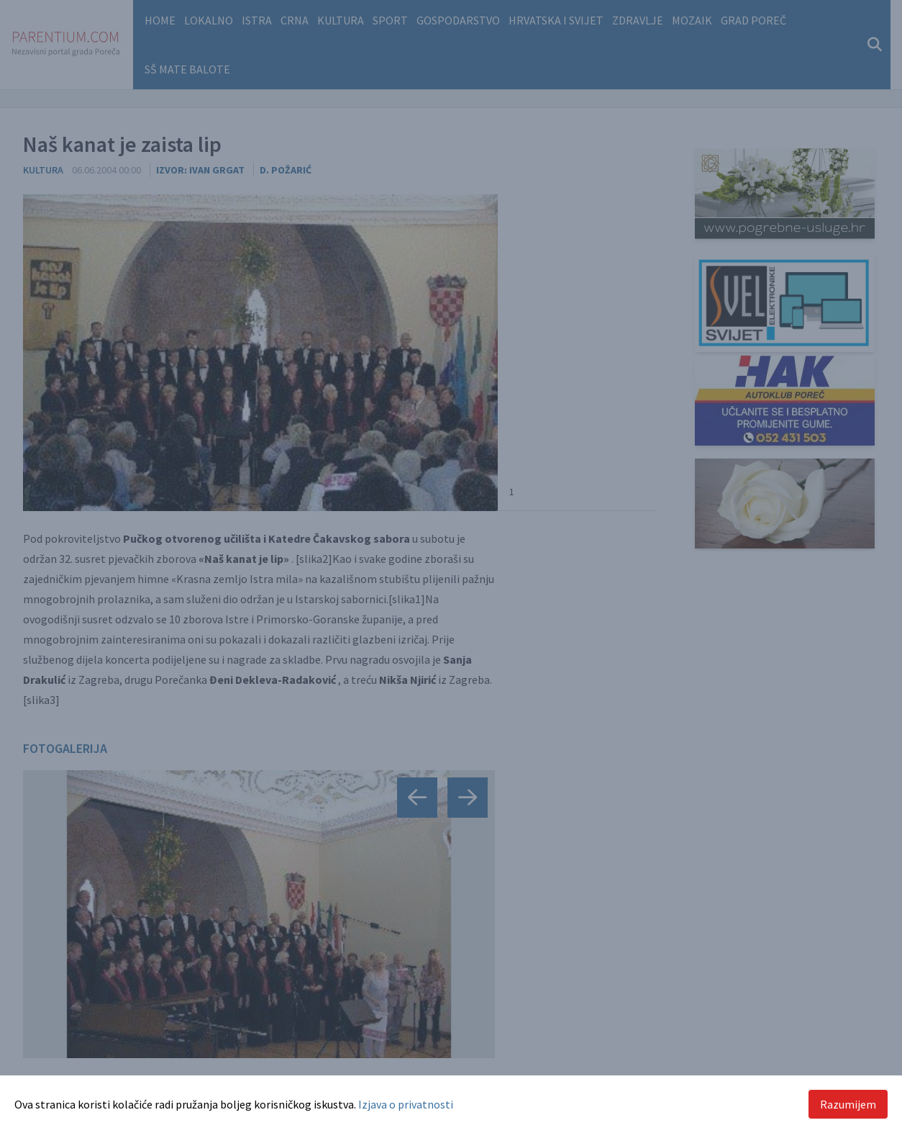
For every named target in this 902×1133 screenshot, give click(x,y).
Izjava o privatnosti (405, 1104)
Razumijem (848, 1104)
